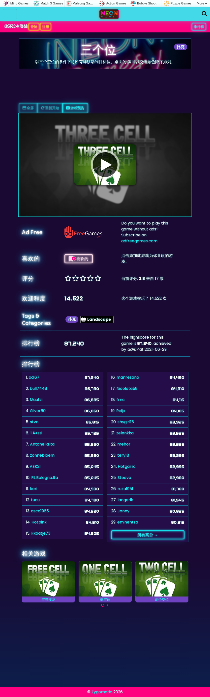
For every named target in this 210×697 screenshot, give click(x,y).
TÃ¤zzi (36, 433)
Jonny (123, 511)
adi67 (34, 377)
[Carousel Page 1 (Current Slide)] (102, 605)
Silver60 (38, 411)
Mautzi (36, 399)
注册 (45, 27)
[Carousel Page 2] (107, 605)
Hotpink (39, 522)
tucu (35, 500)
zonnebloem (42, 455)
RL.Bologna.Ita (44, 477)
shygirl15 (126, 422)
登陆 (33, 27)
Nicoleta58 (127, 388)
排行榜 (199, 27)
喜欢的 (78, 258)
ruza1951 (125, 489)
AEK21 (35, 466)
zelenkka (125, 433)
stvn (34, 422)
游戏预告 (75, 108)
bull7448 (38, 388)
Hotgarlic (127, 466)
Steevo (124, 477)
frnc (121, 399)
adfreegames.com (139, 241)
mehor (123, 444)
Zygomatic (101, 692)
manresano (128, 377)
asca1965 (40, 511)
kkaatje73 (40, 533)
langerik (125, 500)
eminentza (127, 522)
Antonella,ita (42, 444)
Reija (120, 411)
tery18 (123, 455)
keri (33, 489)
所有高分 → (147, 534)
